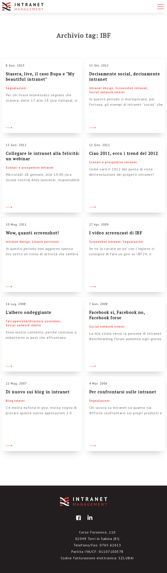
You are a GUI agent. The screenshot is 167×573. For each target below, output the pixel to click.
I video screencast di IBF (115, 232)
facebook (78, 521)
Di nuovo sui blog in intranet (38, 391)
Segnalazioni (16, 88)
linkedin (89, 521)
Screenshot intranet (131, 88)
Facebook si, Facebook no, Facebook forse (117, 315)
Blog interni (15, 401)
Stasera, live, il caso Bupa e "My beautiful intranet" (40, 76)
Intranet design (101, 88)
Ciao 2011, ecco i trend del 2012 (123, 153)
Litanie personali (45, 242)
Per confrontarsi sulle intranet (122, 391)
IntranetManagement (83, 501)
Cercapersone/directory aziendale (33, 321)
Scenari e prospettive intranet (30, 168)
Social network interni (107, 92)
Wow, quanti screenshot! (32, 232)
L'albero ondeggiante (28, 312)
